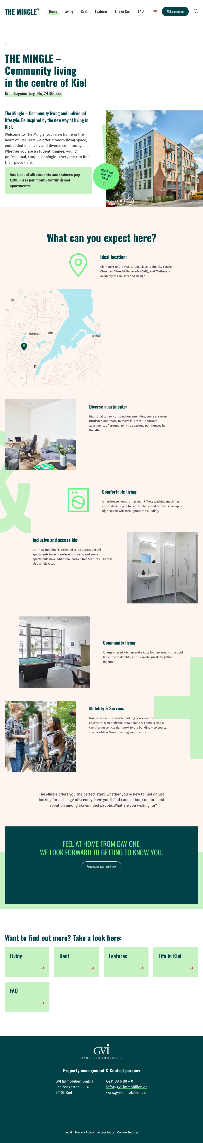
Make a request (175, 11)
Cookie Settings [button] (128, 1132)
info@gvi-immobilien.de (126, 1087)
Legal (68, 1132)
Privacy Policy (84, 1132)
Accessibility (105, 1132)
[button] (112, 201)
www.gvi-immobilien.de (126, 1092)
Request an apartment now (101, 866)
